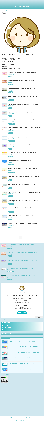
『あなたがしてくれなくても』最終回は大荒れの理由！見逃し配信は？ (23, 305)
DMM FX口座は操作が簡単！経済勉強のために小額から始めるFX (22, 297)
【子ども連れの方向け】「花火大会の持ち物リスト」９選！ (27, 243)
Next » (22, 263)
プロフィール (33, 417)
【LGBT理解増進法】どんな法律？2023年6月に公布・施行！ (23, 393)
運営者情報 (28, 417)
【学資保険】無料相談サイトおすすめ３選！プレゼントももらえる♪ (25, 398)
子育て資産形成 (6, 352)
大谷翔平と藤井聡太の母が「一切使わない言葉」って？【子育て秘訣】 (23, 289)
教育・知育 (5, 354)
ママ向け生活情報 (7, 357)
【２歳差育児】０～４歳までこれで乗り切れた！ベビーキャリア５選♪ (25, 381)
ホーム (10, 417)
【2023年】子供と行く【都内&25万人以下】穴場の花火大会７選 (24, 387)
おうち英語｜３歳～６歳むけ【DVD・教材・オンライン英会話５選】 (25, 376)
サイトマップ (23, 417)
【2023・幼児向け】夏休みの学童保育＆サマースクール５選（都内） (25, 370)
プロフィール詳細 (22, 342)
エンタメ (5, 359)
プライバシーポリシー (15, 417)
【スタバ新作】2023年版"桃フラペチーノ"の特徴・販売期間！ (22, 274)
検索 (39, 346)
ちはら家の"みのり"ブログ (22, 6)
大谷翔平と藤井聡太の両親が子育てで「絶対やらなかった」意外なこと (23, 282)
